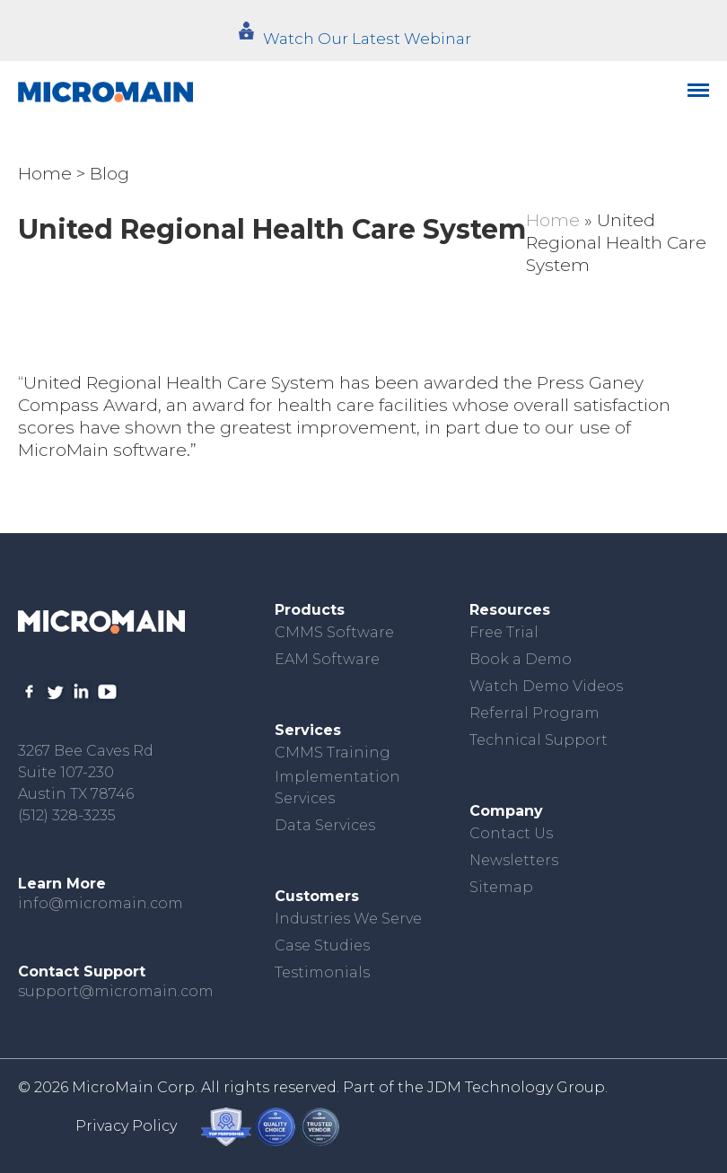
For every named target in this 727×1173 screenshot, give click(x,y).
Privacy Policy (126, 1125)
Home (45, 173)
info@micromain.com (100, 903)
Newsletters (513, 860)
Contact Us (511, 833)
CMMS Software (334, 632)
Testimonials (322, 972)
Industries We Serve (348, 918)
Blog (109, 173)
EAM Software (327, 659)
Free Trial (504, 632)
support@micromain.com (116, 991)
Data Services (325, 825)
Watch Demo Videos (546, 686)
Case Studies (322, 945)
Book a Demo (520, 659)
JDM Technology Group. (517, 1087)
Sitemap (501, 887)
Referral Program (534, 713)
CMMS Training (332, 752)
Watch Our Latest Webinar (367, 39)
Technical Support (538, 739)
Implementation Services (337, 787)
